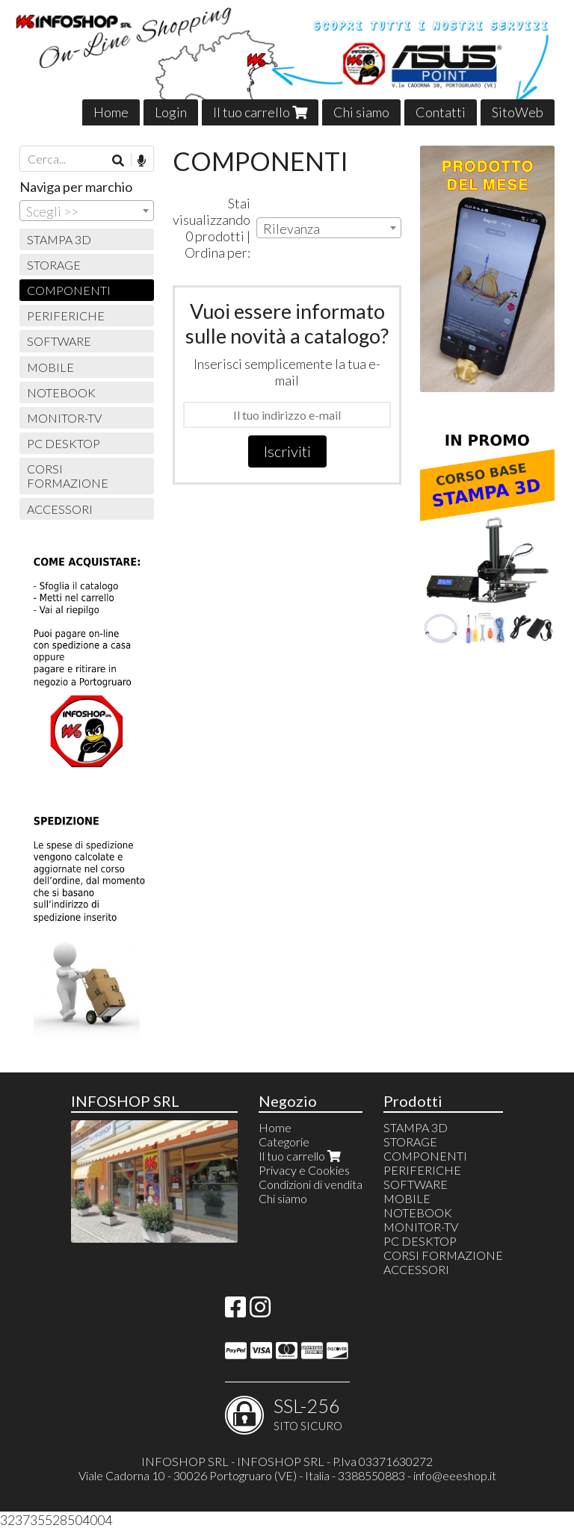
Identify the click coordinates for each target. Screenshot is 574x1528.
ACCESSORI (60, 509)
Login (171, 112)
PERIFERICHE (66, 315)
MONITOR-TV (64, 418)
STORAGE (54, 265)
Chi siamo (361, 112)
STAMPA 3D (59, 239)
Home (111, 112)
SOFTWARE (59, 341)
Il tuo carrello (260, 112)
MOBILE (50, 367)
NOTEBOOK (61, 392)
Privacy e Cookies (304, 1170)
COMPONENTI (69, 290)
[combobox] (328, 227)
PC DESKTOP (63, 443)
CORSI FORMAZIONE (67, 476)
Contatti (441, 112)
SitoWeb (517, 112)
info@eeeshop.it (454, 1475)
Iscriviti (287, 451)
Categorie (284, 1141)
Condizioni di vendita (310, 1184)
